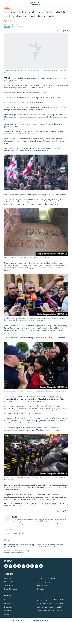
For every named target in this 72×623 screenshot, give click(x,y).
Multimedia (8, 610)
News (6, 600)
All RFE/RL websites (16, 620)
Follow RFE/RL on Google (40, 620)
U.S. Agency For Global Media (46, 578)
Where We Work (9, 582)
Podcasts (7, 614)
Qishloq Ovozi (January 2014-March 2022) (50, 600)
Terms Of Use (8, 585)
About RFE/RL (9, 578)
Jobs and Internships (11, 589)
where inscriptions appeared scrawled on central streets (44, 265)
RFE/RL (8, 21)
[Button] (58, 31)
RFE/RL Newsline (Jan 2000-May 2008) (50, 603)
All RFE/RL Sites (42, 585)
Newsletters (8, 607)
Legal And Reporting (43, 582)
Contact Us (40, 589)
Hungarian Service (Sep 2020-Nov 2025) (50, 610)
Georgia (7, 8)
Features (7, 603)
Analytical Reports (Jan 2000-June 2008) (50, 607)
